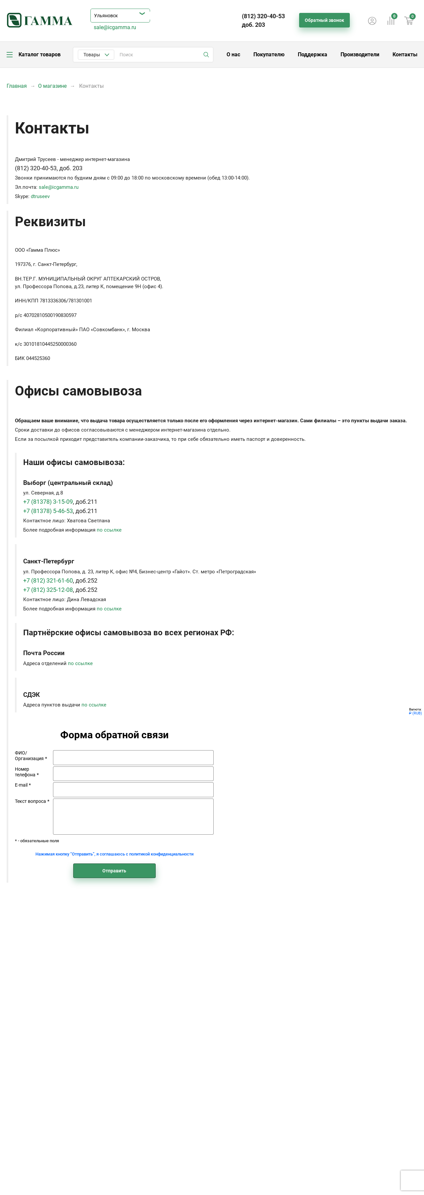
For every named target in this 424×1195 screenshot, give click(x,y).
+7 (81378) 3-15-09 (48, 501)
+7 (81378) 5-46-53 (48, 511)
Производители (360, 54)
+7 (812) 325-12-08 (48, 590)
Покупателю (269, 54)
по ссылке (109, 530)
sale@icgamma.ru (115, 27)
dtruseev (40, 196)
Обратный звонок (324, 20)
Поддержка (312, 54)
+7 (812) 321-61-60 (48, 580)
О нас (233, 54)
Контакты (405, 54)
